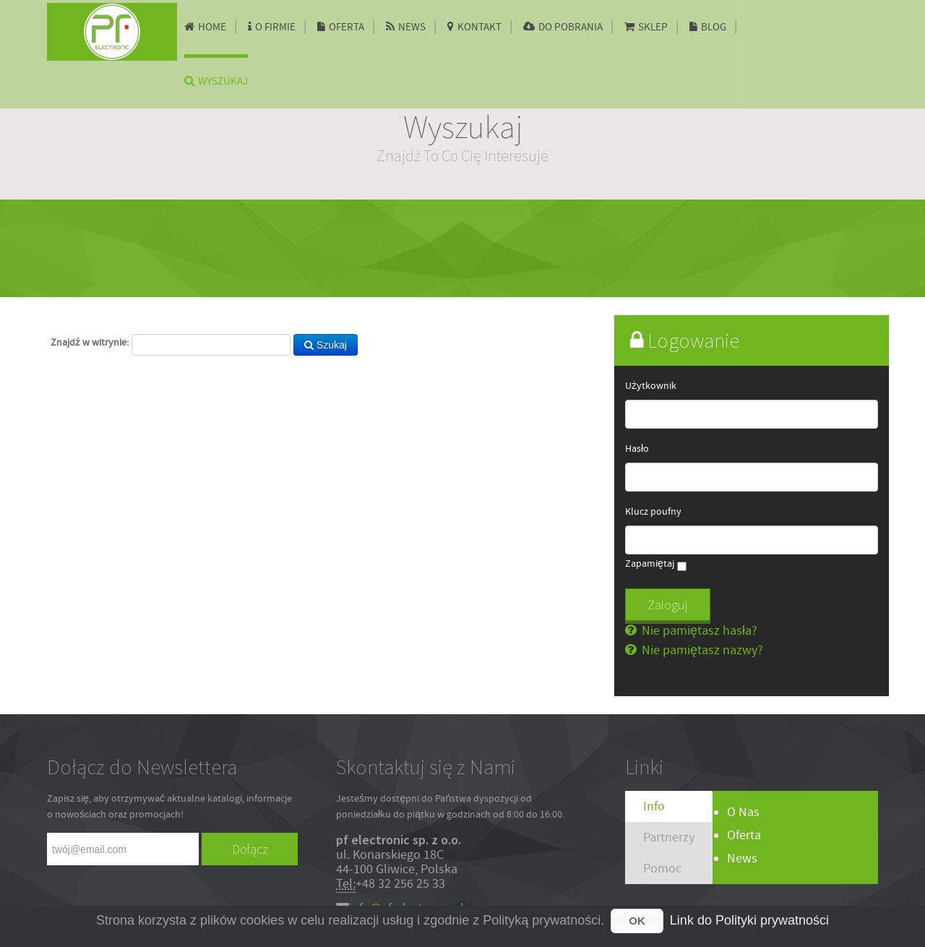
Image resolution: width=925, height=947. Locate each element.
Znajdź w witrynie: (90, 342)
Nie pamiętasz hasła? (698, 630)
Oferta (744, 835)
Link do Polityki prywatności (749, 920)
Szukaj (325, 345)
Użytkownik (650, 386)
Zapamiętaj (649, 563)
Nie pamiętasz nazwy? (701, 650)
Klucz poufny (653, 511)
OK (637, 920)
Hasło (637, 448)
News (742, 858)
